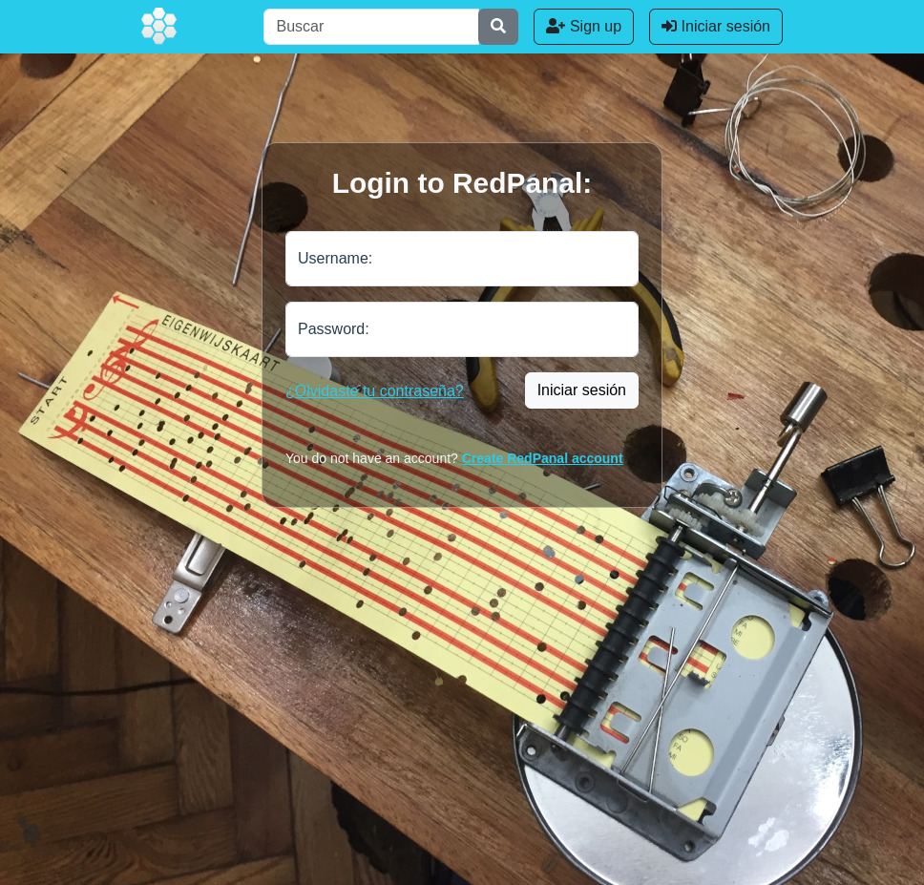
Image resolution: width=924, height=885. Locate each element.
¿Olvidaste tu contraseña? (374, 391)
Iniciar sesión (716, 26)
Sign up (583, 26)
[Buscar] (371, 27)
